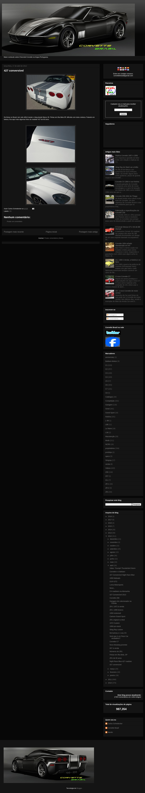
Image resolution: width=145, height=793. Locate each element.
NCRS (107, 444)
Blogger (79, 788)
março (112, 669)
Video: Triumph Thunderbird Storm (122, 568)
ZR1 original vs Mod (117, 620)
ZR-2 (107, 488)
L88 (106, 424)
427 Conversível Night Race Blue (122, 575)
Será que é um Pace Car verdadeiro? (119, 637)
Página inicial (51, 232)
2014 (110, 530)
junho (112, 559)
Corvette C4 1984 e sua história (127, 182)
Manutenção (110, 436)
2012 (110, 536)
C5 (106, 381)
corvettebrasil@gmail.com (123, 76)
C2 (106, 369)
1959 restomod (115, 613)
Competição (109, 401)
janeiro (113, 675)
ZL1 (106, 480)
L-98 (107, 421)
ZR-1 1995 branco (116, 610)
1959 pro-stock (115, 626)
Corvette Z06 (114, 598)
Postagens (112, 315)
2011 (110, 679)
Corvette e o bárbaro (117, 572)
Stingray (108, 460)
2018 (110, 516)
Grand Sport (110, 413)
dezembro (114, 539)
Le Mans (108, 428)
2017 (110, 520)
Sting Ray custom (116, 630)
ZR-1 (107, 484)
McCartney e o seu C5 (118, 633)
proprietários (110, 448)
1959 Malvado (115, 578)
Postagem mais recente (14, 232)
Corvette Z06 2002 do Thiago (126, 196)
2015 (110, 526)
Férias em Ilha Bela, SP (118, 655)
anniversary (109, 357)
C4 (106, 377)
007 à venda (114, 648)
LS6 (106, 432)
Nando (110, 732)
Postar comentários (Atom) (53, 238)
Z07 (106, 476)
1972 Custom (115, 623)
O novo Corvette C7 (122, 276)
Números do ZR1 (116, 651)
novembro (114, 542)
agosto (113, 552)
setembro (113, 549)
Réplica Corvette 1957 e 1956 (126, 156)
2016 (110, 523)
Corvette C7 (114, 642)
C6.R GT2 (113, 581)
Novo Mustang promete (118, 645)
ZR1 (107, 492)
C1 (106, 365)
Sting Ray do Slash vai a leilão (126, 167)
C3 (106, 373)
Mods (107, 440)
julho (112, 556)
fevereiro (113, 672)
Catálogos (109, 397)
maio (112, 562)
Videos (108, 468)
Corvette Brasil (109, 336)
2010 (110, 683)
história (108, 417)
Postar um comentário (14, 221)
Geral (107, 409)
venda (107, 464)
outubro (113, 546)
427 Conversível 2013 (118, 595)
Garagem (108, 405)
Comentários (112, 319)
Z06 (106, 472)
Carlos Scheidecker (115, 724)
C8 (106, 393)
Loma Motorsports (116, 585)
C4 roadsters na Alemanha (120, 591)
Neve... (112, 588)
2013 (110, 533)
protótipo (108, 452)
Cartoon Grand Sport (117, 616)
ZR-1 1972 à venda (117, 606)
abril (112, 565)
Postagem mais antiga (88, 232)
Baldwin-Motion (111, 361)
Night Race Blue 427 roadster (121, 661)
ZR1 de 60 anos (116, 658)
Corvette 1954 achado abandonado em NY (123, 244)
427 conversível (14, 70)
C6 (10, 211)
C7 (106, 389)
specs (107, 456)
